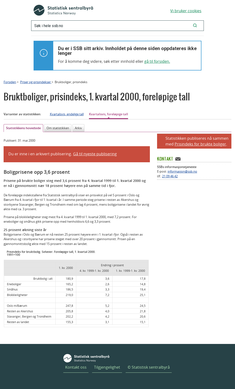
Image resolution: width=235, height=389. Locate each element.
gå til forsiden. (157, 61)
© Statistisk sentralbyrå (149, 367)
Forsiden (10, 82)
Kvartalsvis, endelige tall (67, 114)
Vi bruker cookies (185, 10)
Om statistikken (58, 128)
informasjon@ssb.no (182, 171)
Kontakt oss (76, 367)
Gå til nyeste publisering (95, 154)
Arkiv (78, 128)
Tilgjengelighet (107, 367)
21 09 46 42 (170, 176)
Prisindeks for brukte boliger (200, 144)
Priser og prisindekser (36, 82)
